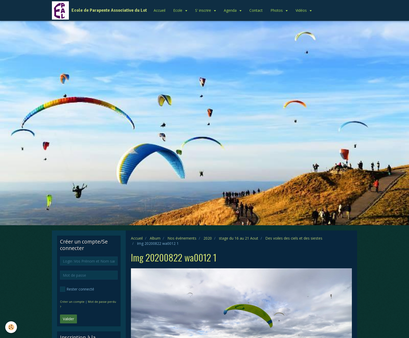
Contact (256, 10)
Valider (68, 318)
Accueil (159, 10)
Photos (277, 10)
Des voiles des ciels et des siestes (293, 238)
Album (155, 238)
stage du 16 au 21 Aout (238, 238)
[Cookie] (11, 327)
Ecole (178, 10)
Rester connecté (77, 289)
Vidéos (302, 10)
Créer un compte (72, 302)
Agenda (231, 10)
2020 (207, 238)
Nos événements (181, 238)
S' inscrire (203, 10)
